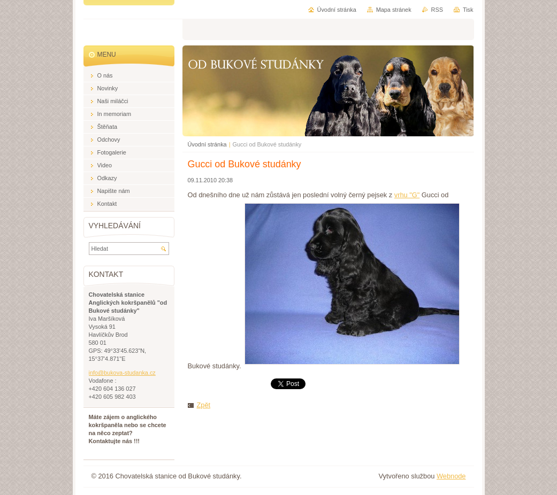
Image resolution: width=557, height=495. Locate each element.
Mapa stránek (393, 9)
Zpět (204, 405)
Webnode (451, 476)
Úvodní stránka (207, 144)
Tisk (468, 9)
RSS (437, 9)
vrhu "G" (407, 195)
